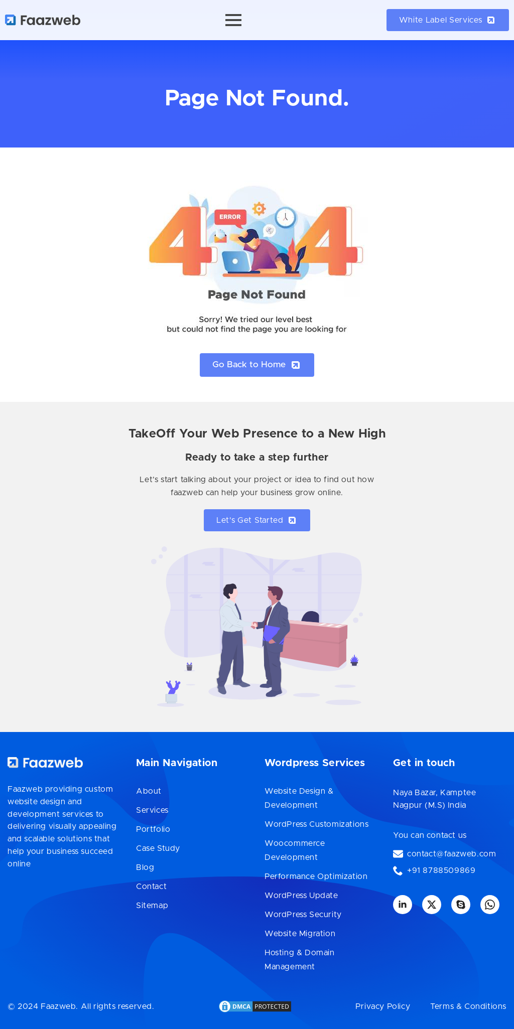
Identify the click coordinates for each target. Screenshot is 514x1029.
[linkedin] (402, 904)
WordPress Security (303, 915)
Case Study (158, 848)
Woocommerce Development (295, 850)
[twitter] (431, 904)
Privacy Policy (382, 1006)
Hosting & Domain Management (300, 960)
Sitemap (152, 906)
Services (152, 810)
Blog (145, 867)
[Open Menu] (233, 20)
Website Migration (300, 934)
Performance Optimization (316, 876)
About (149, 791)
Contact (151, 887)
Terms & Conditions (468, 1006)
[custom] (460, 904)
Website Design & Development (299, 798)
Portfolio (153, 829)
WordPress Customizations (316, 824)
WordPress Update (301, 896)
